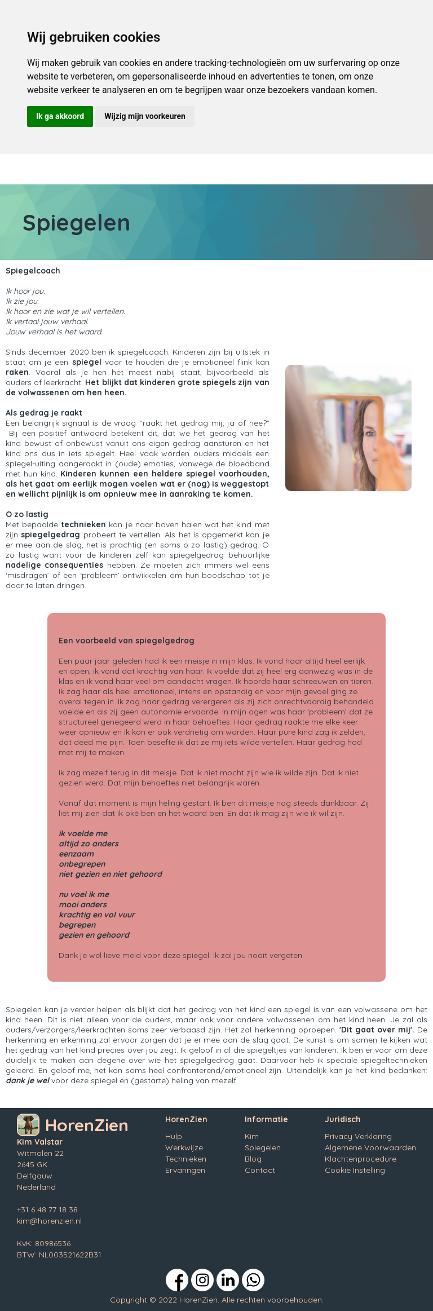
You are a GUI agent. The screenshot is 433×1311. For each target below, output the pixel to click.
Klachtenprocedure (360, 1159)
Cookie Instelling (355, 1170)
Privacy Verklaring (358, 1136)
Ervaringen (185, 1170)
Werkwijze (184, 1147)
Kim (252, 1136)
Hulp (173, 1136)
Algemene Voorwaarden (370, 1147)
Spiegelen (263, 1147)
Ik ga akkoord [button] (60, 116)
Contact (260, 1170)
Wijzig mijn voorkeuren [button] (144, 116)
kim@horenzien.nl (49, 1221)
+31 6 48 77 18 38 (47, 1209)
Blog (253, 1159)
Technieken (185, 1159)
